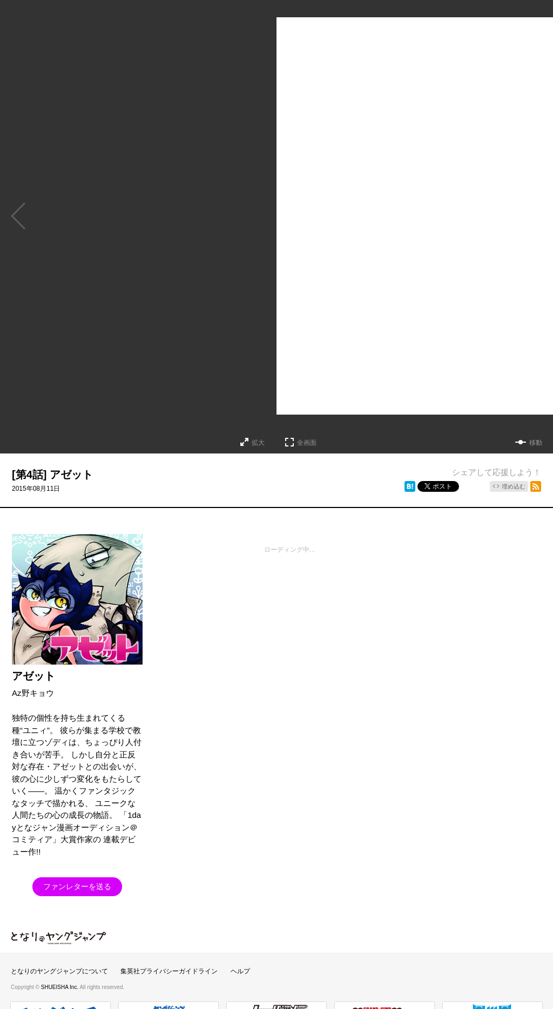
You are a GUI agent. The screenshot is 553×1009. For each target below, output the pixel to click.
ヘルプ (240, 971)
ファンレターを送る (77, 886)
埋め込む (513, 486)
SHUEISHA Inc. (60, 987)
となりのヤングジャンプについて (59, 971)
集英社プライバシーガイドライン (169, 971)
